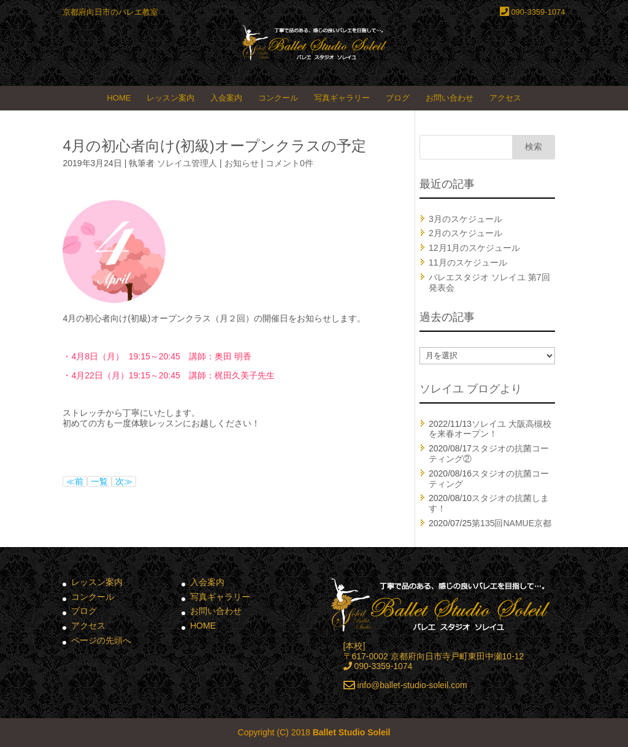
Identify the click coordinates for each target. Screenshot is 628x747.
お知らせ (241, 163)
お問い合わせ (449, 97)
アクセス (505, 97)
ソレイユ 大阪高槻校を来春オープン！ (490, 429)
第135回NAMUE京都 (511, 523)
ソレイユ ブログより (470, 389)
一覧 (99, 481)
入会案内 (226, 97)
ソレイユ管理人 (187, 163)
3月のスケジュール (465, 219)
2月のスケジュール (465, 233)
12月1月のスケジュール (474, 248)
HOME (119, 97)
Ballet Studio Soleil (352, 732)
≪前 (74, 481)
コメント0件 (289, 163)
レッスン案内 (170, 97)
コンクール (278, 97)
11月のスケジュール (468, 262)
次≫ (123, 481)
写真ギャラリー (342, 97)
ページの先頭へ (101, 640)
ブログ (398, 97)
